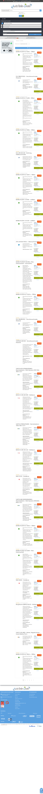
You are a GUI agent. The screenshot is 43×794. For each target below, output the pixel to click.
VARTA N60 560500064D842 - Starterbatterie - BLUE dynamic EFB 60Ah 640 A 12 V (27, 501)
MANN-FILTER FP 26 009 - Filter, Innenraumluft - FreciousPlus (25, 262)
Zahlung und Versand (18, 698)
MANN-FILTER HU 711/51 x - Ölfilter (26, 294)
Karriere (16, 695)
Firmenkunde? (28, 1)
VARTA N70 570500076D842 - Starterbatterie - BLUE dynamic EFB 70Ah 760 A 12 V (27, 370)
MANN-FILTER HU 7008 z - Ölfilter (25, 130)
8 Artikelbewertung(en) (23, 96)
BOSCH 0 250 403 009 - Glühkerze (25, 395)
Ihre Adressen (31, 695)
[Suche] (24, 11)
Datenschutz (35, 713)
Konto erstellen (23, 1)
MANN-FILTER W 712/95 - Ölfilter (25, 98)
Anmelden (16, 1)
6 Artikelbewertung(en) (23, 339)
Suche (35, 34)
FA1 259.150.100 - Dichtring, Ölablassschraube (24, 153)
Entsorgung (17, 700)
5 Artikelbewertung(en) (23, 128)
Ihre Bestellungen (32, 694)
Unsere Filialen (17, 694)
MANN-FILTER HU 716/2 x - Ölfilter (25, 525)
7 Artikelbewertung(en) (23, 173)
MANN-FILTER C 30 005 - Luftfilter (25, 199)
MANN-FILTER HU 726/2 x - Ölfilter (25, 654)
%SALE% (16, 707)
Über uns (16, 697)
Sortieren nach (17, 43)
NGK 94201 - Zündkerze (22, 580)
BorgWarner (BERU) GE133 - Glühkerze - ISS (28, 604)
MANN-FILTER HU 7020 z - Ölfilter (25, 51)
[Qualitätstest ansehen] (2, 704)
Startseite (17, 40)
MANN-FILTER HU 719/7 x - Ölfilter (25, 174)
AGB (1, 713)
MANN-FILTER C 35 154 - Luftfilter (25, 220)
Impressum (9, 713)
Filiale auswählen (37, 63)
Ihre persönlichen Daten (33, 697)
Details (38, 68)
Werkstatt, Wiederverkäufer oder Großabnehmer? (20, 704)
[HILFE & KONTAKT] (41, 790)
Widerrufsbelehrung (22, 713)
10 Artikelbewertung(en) (24, 50)
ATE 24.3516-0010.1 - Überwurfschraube (27, 241)
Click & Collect (17, 708)
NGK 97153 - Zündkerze (22, 476)
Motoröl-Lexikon (17, 705)
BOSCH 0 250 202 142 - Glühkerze (25, 450)
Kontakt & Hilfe (18, 0)
